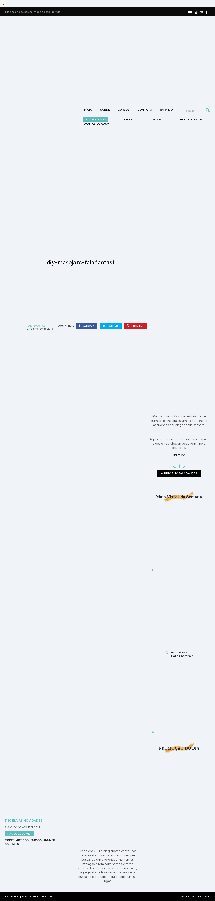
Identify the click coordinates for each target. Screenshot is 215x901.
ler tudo (179, 455)
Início (87, 109)
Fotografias (179, 652)
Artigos (22, 840)
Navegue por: (96, 119)
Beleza (129, 119)
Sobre (105, 109)
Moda (157, 119)
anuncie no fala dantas (179, 473)
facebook (86, 325)
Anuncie (49, 840)
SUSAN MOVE (203, 896)
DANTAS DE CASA (96, 123)
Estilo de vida (191, 119)
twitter (110, 325)
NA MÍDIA (166, 109)
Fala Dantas (36, 325)
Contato (144, 109)
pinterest (135, 325)
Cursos (123, 109)
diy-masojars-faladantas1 (80, 262)
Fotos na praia (182, 656)
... (3, 3)
